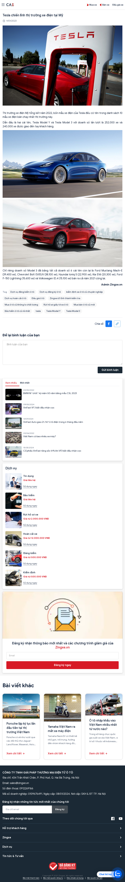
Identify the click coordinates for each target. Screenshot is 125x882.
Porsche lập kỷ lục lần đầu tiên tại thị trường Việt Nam (21, 728)
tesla (38, 311)
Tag (5, 292)
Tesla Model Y (53, 311)
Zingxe (6, 837)
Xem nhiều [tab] (11, 382)
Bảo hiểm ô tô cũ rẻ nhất (17, 311)
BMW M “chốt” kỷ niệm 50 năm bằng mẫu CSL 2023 (50, 393)
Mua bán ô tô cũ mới (84, 304)
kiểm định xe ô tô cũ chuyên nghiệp (84, 292)
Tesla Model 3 (73, 311)
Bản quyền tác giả (94, 878)
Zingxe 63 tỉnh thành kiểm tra (65, 298)
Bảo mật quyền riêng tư (53, 878)
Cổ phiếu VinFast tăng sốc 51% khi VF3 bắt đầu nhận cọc (52, 450)
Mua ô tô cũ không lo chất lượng (21, 304)
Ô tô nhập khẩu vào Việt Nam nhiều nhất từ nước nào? (103, 725)
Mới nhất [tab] (25, 382)
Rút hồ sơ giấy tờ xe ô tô (56, 304)
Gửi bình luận (110, 370)
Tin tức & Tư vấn (13, 856)
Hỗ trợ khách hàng (14, 828)
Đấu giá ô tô (38, 298)
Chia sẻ (99, 324)
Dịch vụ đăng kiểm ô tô (22, 292)
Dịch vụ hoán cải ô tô (15, 298)
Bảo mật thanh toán (31, 878)
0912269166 (26, 788)
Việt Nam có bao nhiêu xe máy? (39, 436)
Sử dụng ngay (30, 486)
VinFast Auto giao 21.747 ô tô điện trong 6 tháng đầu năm (53, 422)
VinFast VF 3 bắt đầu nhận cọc (38, 407)
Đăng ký (59, 809)
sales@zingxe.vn (19, 783)
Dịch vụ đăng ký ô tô (50, 292)
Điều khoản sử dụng (75, 878)
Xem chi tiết (14, 753)
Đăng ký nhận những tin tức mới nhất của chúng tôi (35, 802)
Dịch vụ (7, 846)
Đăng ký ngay (62, 665)
